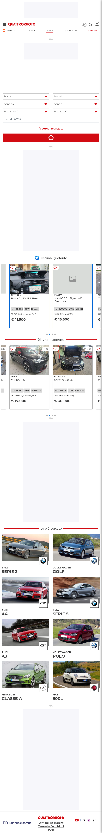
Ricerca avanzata (51, 128)
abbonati (93, 30)
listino (31, 30)
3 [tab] (52, 334)
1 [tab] (47, 334)
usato (49, 30)
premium (9, 30)
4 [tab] (55, 334)
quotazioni (70, 30)
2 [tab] (49, 334)
